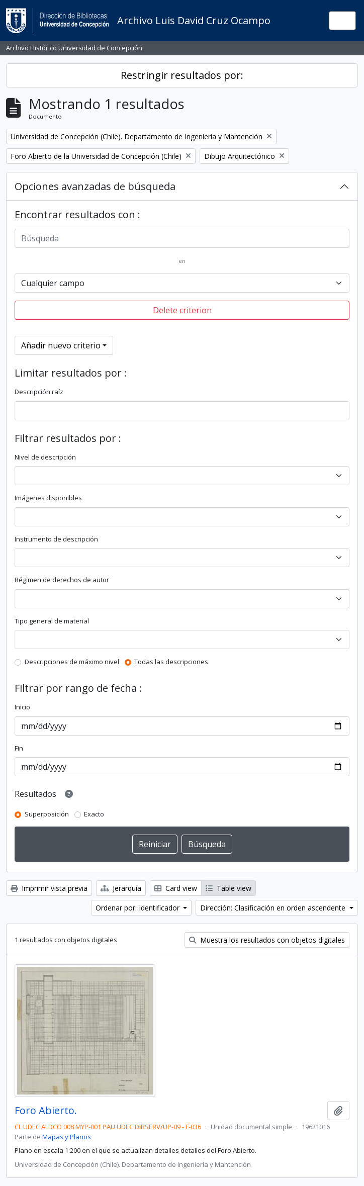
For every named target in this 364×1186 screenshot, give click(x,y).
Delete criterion (182, 310)
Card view (175, 888)
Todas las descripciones (171, 661)
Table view (228, 888)
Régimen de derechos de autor (62, 579)
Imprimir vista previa (49, 888)
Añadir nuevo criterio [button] (61, 345)
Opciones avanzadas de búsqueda (95, 186)
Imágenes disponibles (48, 497)
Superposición (47, 813)
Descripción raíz (39, 391)
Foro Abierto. (46, 1111)
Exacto (94, 813)
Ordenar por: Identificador (138, 908)
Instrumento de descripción (56, 538)
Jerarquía (121, 888)
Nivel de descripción (45, 457)
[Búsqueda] (182, 238)
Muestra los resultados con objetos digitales (267, 940)
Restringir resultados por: (182, 75)
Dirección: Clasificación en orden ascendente (273, 908)
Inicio (22, 706)
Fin (19, 748)
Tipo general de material (52, 620)
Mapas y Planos (66, 1136)
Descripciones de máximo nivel (72, 661)
